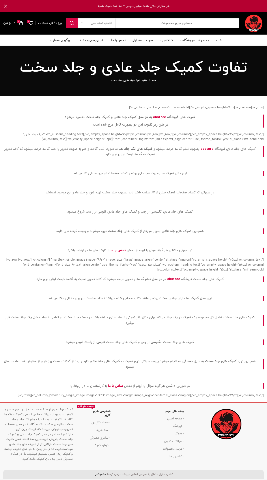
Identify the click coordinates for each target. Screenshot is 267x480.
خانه (153, 81)
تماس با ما (118, 251)
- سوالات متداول (174, 441)
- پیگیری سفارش (100, 438)
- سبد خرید (103, 430)
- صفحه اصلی (175, 419)
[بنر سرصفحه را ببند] (5, 6)
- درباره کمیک (102, 445)
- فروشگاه (178, 426)
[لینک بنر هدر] (140, 6)
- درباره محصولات (173, 449)
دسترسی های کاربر (94, 413)
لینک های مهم (174, 411)
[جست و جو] (152, 24)
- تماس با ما (177, 456)
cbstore (159, 117)
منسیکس (100, 475)
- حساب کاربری (100, 423)
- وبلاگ (179, 434)
